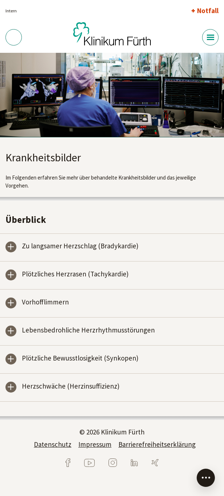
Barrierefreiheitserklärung (157, 444)
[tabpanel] (112, 95)
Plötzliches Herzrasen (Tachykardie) (75, 274)
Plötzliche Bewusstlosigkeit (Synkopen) (80, 358)
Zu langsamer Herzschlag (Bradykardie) (80, 246)
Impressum (94, 444)
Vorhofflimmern (45, 302)
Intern (11, 10)
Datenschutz (52, 444)
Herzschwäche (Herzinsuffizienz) (70, 386)
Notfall (208, 10)
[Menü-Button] (210, 37)
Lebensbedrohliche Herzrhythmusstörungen (88, 330)
